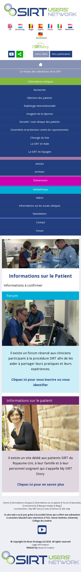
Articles (40, 163)
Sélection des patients (39, 98)
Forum (40, 230)
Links (46, 508)
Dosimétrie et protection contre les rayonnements (40, 129)
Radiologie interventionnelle (40, 105)
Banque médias (46, 505)
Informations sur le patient (47, 502)
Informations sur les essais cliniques (39, 205)
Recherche (40, 90)
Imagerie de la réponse (39, 113)
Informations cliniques (40, 81)
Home (6, 502)
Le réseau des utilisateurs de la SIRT (40, 71)
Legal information (40, 544)
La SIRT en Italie (39, 143)
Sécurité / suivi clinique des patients (39, 121)
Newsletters (40, 213)
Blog (58, 505)
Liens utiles (41, 54)
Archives (39, 171)
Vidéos (40, 197)
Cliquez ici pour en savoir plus (40, 484)
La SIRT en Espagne (39, 151)
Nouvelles (76, 502)
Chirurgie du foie (39, 137)
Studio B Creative (46, 547)
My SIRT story (35, 508)
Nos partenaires (61, 54)
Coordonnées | (21, 508)
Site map (66, 508)
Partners (55, 508)
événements (30, 505)
